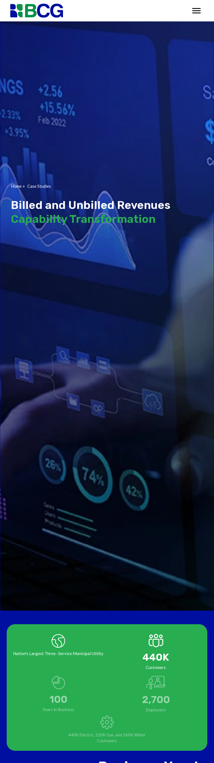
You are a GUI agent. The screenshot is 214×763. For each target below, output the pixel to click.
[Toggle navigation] (196, 11)
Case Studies (39, 186)
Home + (18, 186)
